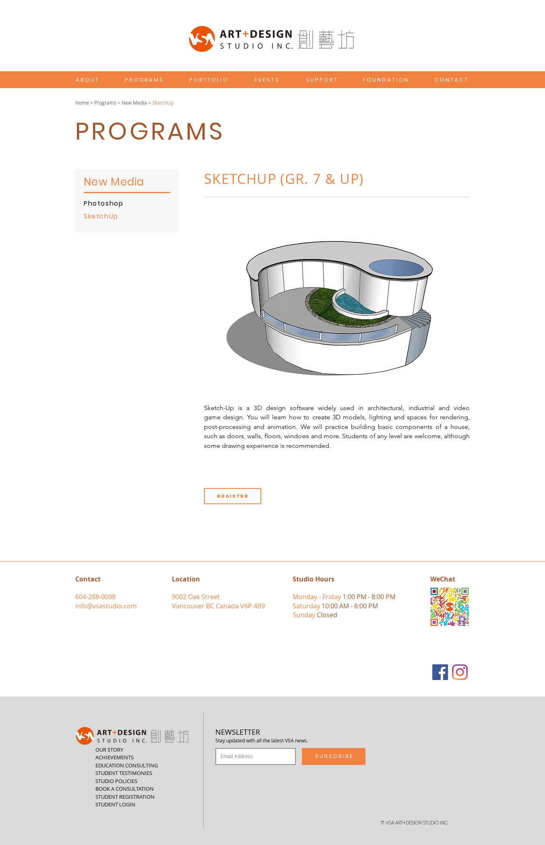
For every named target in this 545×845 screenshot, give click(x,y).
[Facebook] (440, 672)
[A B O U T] (87, 80)
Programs (105, 102)
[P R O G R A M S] (143, 80)
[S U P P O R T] (321, 80)
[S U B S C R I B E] (333, 756)
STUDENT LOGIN (115, 804)
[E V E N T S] (266, 80)
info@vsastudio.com (106, 606)
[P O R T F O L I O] (208, 80)
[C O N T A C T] (450, 80)
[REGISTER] (232, 496)
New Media (134, 102)
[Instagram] (460, 672)
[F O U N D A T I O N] (385, 80)
